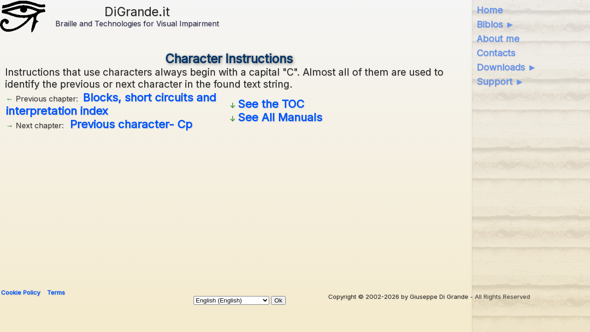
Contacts (496, 53)
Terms (56, 292)
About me (498, 38)
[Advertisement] (229, 206)
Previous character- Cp (131, 124)
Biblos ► (496, 24)
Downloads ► (507, 67)
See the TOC (271, 104)
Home (490, 10)
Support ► (501, 81)
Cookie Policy (20, 292)
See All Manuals (280, 117)
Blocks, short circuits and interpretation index (111, 104)
